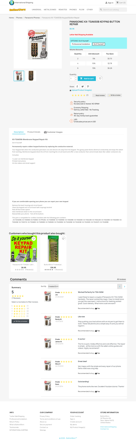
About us (43, 422)
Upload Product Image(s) (82, 90)
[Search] (113, 9)
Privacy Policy (45, 416)
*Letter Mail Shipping (17, 416)
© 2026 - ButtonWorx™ (68, 438)
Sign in (72, 419)
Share (77, 86)
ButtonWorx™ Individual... (53, 265)
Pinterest (88, 86)
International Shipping (21, 2)
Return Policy (14, 422)
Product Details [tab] (33, 132)
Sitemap (43, 430)
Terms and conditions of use (50, 419)
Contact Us (104, 429)
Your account (77, 412)
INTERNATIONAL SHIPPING (19, 430)
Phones (73, 9)
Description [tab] (19, 132)
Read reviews (99, 95)
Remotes (63, 9)
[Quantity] (72, 78)
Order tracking (75, 416)
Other (90, 9)
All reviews (121, 279)
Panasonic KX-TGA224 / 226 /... (24, 265)
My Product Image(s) (77, 427)
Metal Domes (50, 9)
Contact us (44, 427)
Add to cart (87, 78)
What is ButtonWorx (17, 425)
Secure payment (46, 425)
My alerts (73, 425)
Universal (36, 9)
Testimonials (14, 427)
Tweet (82, 86)
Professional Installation (18, 419)
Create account (76, 422)
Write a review (20, 321)
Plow (81, 9)
